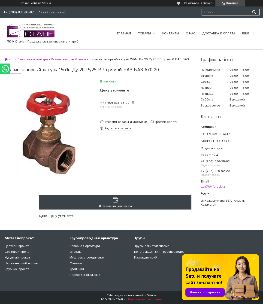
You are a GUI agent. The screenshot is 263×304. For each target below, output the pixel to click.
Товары (144, 33)
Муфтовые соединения (87, 257)
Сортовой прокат (18, 251)
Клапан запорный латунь (69, 59)
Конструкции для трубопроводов (159, 251)
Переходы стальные (85, 275)
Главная (124, 33)
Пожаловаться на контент (145, 299)
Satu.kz (151, 295)
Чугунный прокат (17, 257)
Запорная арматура (32, 59)
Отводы (76, 251)
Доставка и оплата (218, 33)
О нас (190, 33)
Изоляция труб (145, 257)
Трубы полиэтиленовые (151, 246)
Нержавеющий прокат (22, 263)
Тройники (77, 269)
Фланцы (76, 263)
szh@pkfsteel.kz (213, 186)
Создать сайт (28, 3)
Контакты (170, 33)
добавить (207, 3)
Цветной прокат (17, 246)
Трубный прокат (17, 269)
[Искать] (254, 12)
